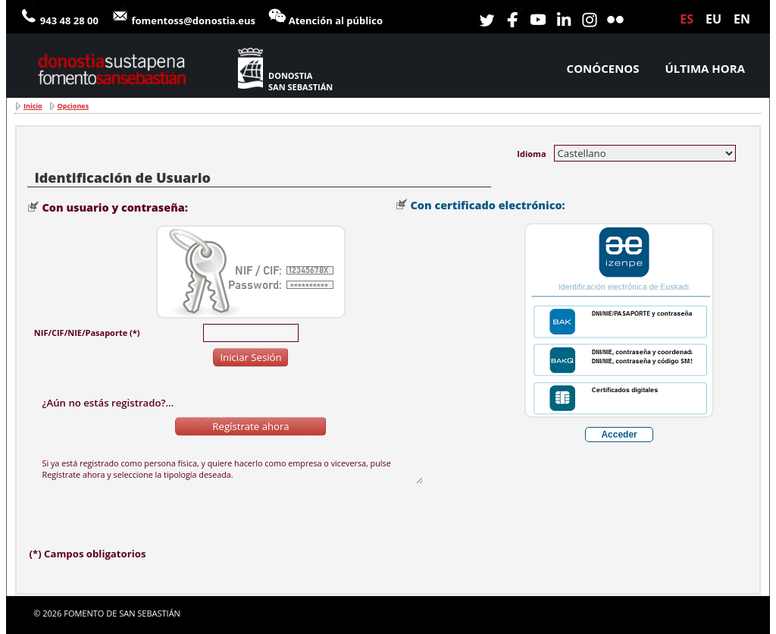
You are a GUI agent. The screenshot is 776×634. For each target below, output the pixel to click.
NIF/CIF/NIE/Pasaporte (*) (87, 332)
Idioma (531, 153)
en (742, 19)
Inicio (32, 106)
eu (713, 19)
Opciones (73, 106)
